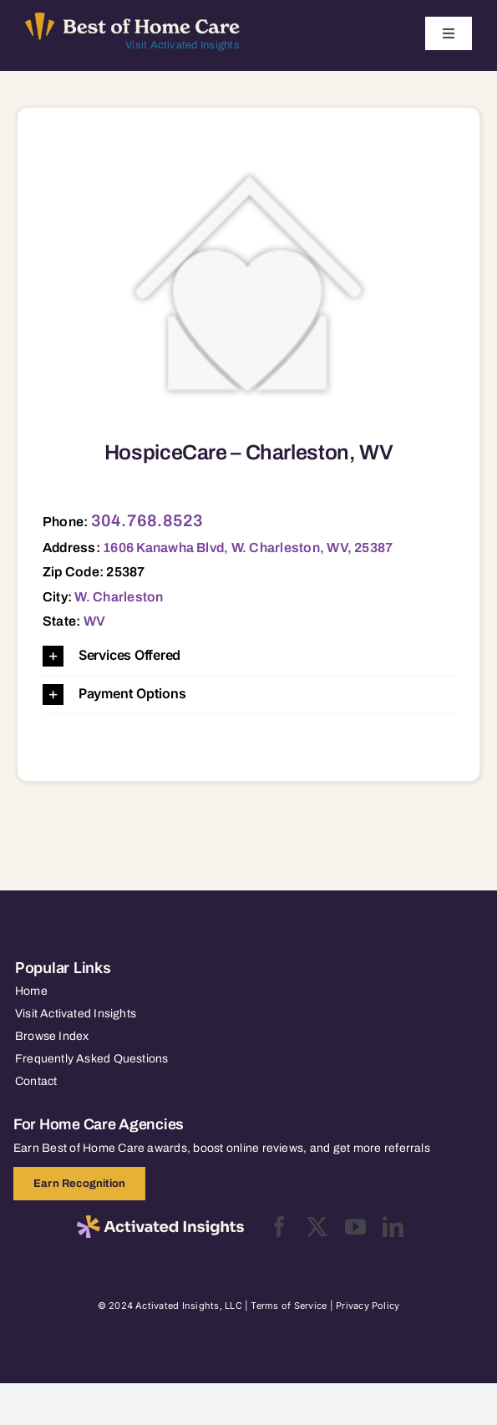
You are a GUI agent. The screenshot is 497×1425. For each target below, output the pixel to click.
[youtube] (355, 1226)
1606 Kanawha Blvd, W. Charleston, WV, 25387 (248, 547)
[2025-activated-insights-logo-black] (160, 1222)
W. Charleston (118, 597)
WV (94, 621)
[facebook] (279, 1226)
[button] (248, 656)
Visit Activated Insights (182, 45)
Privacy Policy (367, 1305)
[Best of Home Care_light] (132, 19)
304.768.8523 (147, 520)
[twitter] (317, 1226)
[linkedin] (393, 1226)
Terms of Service (289, 1305)
